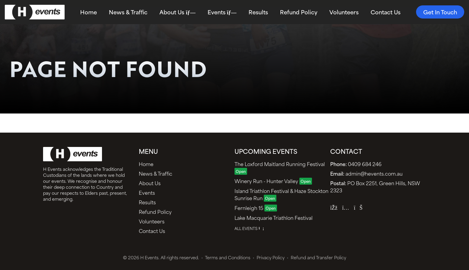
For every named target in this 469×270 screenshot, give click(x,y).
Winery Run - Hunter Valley (273, 181)
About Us (177, 12)
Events (222, 12)
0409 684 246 (356, 164)
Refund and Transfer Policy (316, 257)
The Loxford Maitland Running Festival (279, 167)
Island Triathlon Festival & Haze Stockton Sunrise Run (281, 194)
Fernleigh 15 (255, 207)
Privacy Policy (268, 257)
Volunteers (344, 12)
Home (88, 12)
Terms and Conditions (225, 257)
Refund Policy (298, 12)
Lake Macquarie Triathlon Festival (273, 217)
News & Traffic (128, 12)
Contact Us (386, 12)
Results (258, 12)
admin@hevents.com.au (366, 173)
